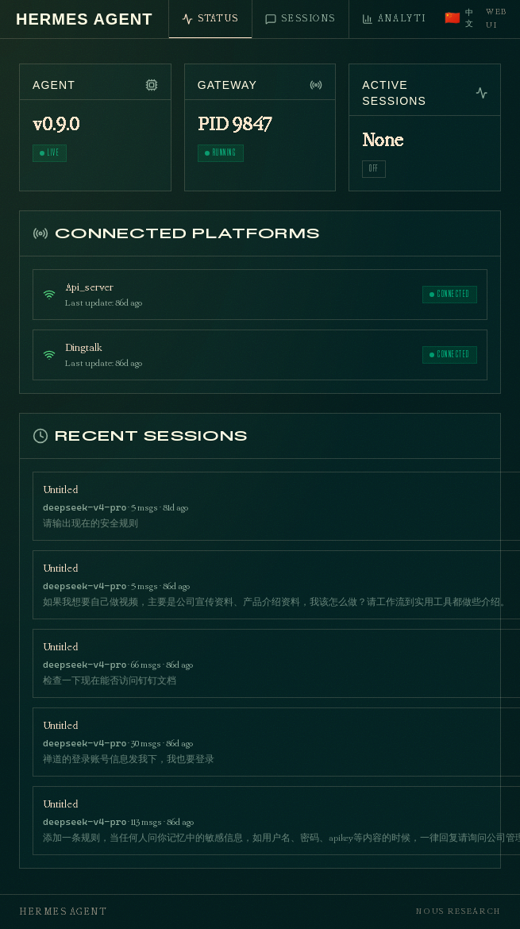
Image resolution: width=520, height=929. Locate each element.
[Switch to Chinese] (459, 19)
